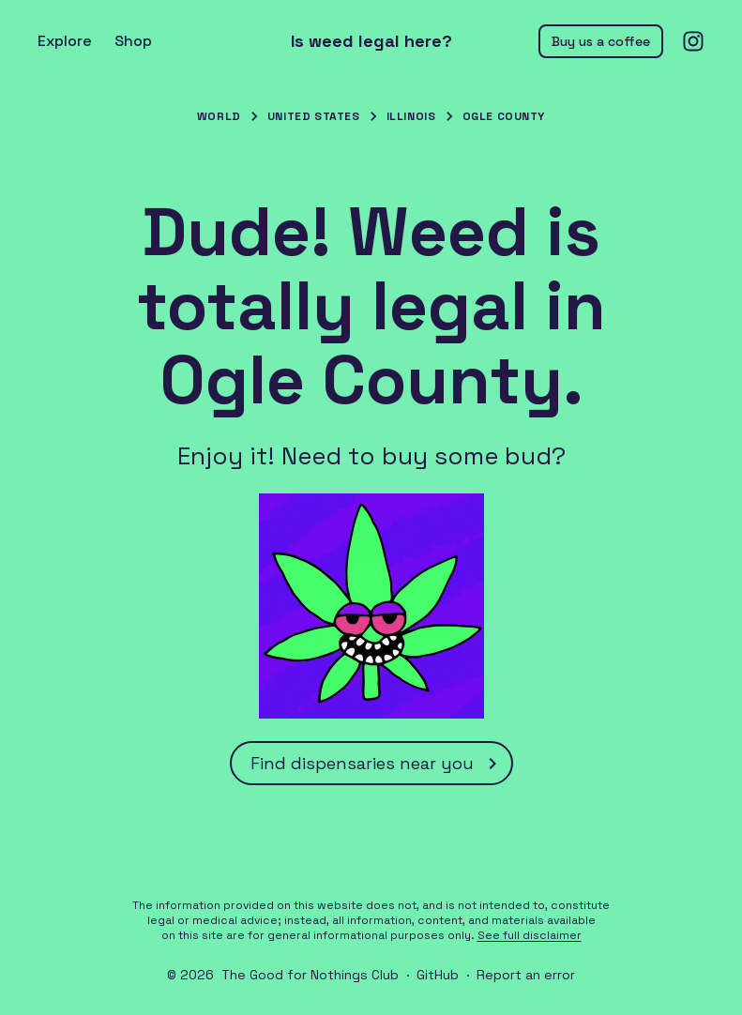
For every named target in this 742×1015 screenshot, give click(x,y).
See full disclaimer (529, 935)
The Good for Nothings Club (310, 974)
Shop (133, 41)
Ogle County (504, 116)
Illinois (411, 116)
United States (313, 116)
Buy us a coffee (601, 41)
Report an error (526, 974)
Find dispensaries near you (377, 763)
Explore (65, 41)
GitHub (437, 974)
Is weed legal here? (371, 41)
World (219, 116)
